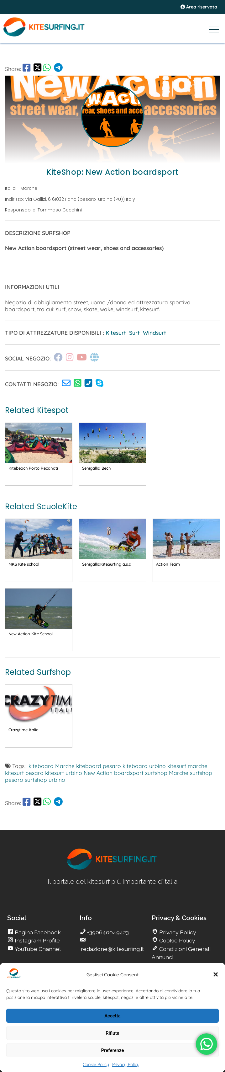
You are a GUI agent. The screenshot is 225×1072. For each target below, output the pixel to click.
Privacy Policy (125, 1064)
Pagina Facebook (37, 932)
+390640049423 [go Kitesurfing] (107, 932)
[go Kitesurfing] (68, 384)
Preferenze (112, 1050)
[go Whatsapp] (47, 68)
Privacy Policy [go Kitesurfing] (177, 932)
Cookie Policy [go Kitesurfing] (176, 940)
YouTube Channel (37, 949)
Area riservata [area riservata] (199, 7)
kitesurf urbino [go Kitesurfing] (63, 772)
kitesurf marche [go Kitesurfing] (187, 765)
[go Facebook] (26, 68)
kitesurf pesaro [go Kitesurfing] (24, 772)
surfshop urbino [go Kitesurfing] (45, 779)
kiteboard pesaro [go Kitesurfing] (98, 765)
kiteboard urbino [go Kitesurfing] (144, 765)
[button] (215, 974)
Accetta (112, 1016)
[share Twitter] (37, 68)
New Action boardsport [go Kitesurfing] (114, 772)
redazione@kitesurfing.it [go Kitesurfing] (112, 949)
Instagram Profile (36, 940)
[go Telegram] (58, 68)
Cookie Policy (96, 1064)
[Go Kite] (53, 35)
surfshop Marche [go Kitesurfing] (166, 772)
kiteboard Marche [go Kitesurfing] (52, 765)
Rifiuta (112, 1033)
